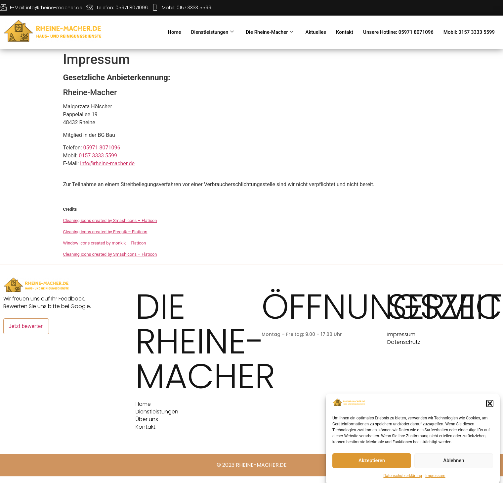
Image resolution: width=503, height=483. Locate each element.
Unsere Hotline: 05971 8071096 (398, 32)
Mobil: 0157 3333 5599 (469, 32)
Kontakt (344, 32)
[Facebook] (433, 7)
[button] (489, 411)
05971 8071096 (101, 147)
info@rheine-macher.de (107, 163)
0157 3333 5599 (98, 155)
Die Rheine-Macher (269, 32)
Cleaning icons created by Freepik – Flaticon (105, 231)
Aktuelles (315, 32)
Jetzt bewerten (26, 326)
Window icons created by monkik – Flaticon (104, 243)
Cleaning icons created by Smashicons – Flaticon (110, 220)
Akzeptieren (371, 469)
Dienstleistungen (212, 32)
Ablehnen (453, 469)
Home (174, 32)
